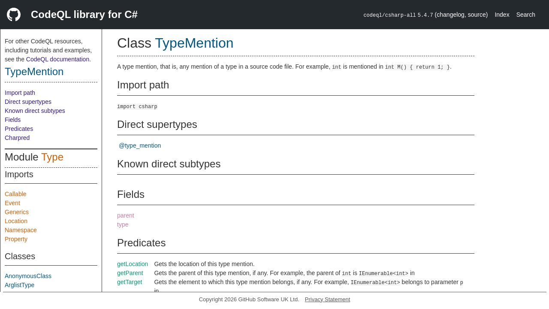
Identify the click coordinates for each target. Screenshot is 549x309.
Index (502, 14)
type (122, 224)
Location (16, 221)
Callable (16, 194)
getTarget (129, 282)
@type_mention (140, 145)
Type (52, 157)
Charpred (17, 137)
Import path (20, 92)
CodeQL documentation (57, 59)
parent (125, 215)
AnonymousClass (28, 276)
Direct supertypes (28, 101)
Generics (17, 212)
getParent (130, 273)
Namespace (21, 230)
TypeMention (34, 71)
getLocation (132, 264)
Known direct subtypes (35, 110)
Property (16, 239)
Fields (13, 119)
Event (12, 203)
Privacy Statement (327, 299)
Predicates (19, 128)
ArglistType (19, 285)
